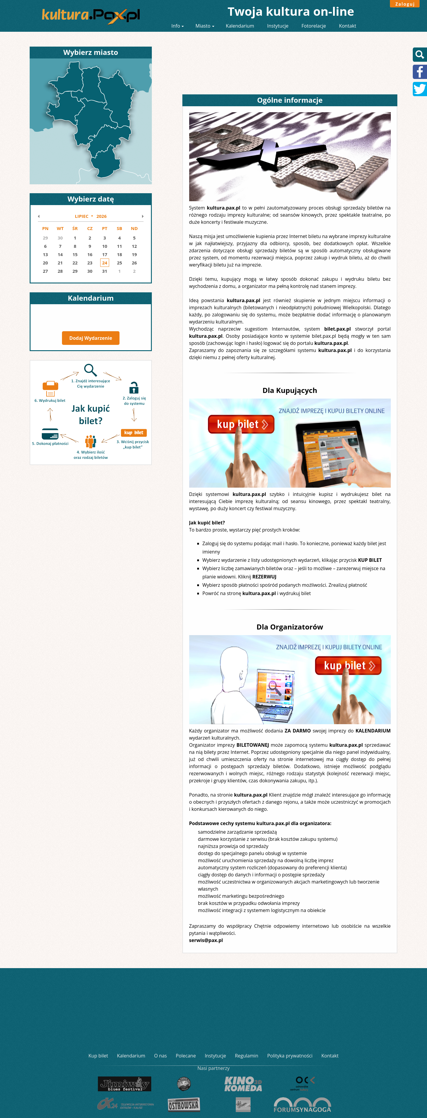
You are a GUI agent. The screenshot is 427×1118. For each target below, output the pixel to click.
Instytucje (278, 26)
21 (60, 263)
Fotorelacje (314, 26)
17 (104, 254)
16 (89, 254)
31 (104, 271)
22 (74, 263)
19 (134, 254)
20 (45, 263)
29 (74, 271)
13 (45, 254)
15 (74, 254)
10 (104, 246)
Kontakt (347, 26)
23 (89, 263)
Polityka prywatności (290, 1055)
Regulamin (246, 1055)
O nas (160, 1055)
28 (60, 271)
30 (89, 271)
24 (104, 263)
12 (134, 246)
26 (134, 263)
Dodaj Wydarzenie (90, 338)
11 (119, 246)
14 (60, 254)
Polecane (186, 1055)
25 (119, 263)
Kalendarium (240, 26)
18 (119, 254)
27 (45, 271)
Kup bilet (98, 1055)
